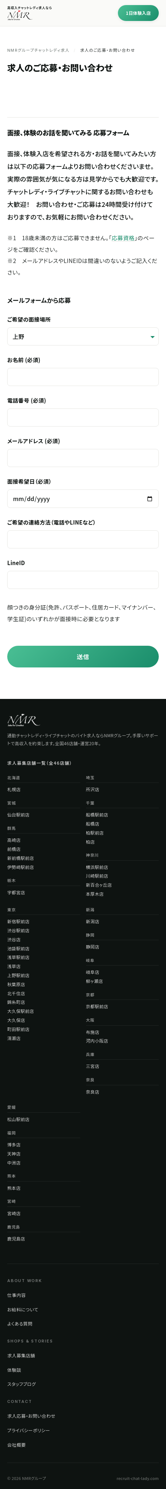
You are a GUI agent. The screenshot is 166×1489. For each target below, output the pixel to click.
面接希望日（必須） (83, 493)
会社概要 (16, 1444)
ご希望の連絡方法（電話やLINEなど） (83, 533)
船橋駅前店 (97, 814)
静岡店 (92, 946)
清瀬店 (14, 1038)
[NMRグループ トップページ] (24, 719)
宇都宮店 (16, 892)
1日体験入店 (138, 13)
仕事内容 (16, 1294)
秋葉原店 (16, 984)
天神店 (14, 1153)
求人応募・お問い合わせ (31, 1415)
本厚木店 (95, 894)
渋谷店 (14, 939)
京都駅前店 (97, 1006)
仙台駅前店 (18, 814)
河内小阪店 (97, 1041)
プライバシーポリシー (28, 1430)
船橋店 (92, 823)
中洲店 (14, 1162)
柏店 (90, 842)
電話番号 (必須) (83, 411)
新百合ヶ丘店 (99, 885)
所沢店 (92, 789)
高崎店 (14, 840)
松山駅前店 (18, 1119)
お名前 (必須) (83, 371)
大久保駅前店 (20, 1011)
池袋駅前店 (18, 948)
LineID (83, 574)
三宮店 (92, 1066)
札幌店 (14, 789)
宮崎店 (14, 1213)
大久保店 (16, 1020)
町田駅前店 (18, 1029)
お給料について (22, 1309)
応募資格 (123, 238)
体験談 (14, 1369)
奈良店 (92, 1092)
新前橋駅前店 (20, 858)
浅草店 (14, 966)
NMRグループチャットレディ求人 (38, 50)
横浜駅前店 (97, 867)
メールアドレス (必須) (83, 452)
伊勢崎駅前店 (20, 867)
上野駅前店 (18, 975)
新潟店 (92, 921)
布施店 (92, 1032)
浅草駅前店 (18, 957)
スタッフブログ (21, 1383)
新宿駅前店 (18, 921)
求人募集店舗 (21, 1355)
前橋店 (14, 849)
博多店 (14, 1144)
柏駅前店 (95, 833)
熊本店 (14, 1188)
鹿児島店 (16, 1238)
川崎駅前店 (97, 876)
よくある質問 (20, 1323)
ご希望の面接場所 (83, 330)
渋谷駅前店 (18, 930)
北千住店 (16, 993)
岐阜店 (92, 972)
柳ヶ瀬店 (94, 981)
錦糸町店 (16, 1002)
